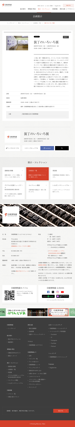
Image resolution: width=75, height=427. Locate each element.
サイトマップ (32, 387)
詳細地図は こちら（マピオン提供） (21, 246)
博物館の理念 (32, 9)
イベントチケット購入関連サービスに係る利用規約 (37, 380)
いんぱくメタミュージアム (15, 383)
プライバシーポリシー (35, 384)
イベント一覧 (11, 393)
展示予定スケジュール (22, 271)
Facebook (47, 148)
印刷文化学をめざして (14, 352)
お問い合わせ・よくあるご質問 (37, 373)
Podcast (53, 346)
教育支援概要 (32, 328)
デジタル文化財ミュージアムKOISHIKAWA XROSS (16, 376)
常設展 (10, 372)
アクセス (70, 9)
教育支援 (62, 9)
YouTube (53, 343)
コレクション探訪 (13, 380)
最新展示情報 (42, 265)
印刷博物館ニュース (34, 364)
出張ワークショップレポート (37, 334)
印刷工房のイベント (13, 396)
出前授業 (31, 331)
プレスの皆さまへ (34, 361)
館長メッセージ (12, 355)
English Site (53, 367)
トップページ (10, 23)
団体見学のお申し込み (35, 370)
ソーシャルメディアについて (55, 300)
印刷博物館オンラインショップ (58, 357)
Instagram (54, 340)
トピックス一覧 (33, 358)
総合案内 (22, 9)
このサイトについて (34, 376)
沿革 (30, 355)
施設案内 (10, 342)
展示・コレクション (44, 9)
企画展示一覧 (37, 23)
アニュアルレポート (34, 367)
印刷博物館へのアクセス (36, 345)
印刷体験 (54, 9)
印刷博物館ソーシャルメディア (58, 328)
